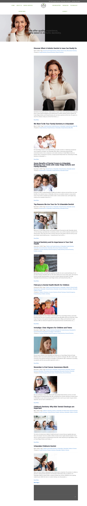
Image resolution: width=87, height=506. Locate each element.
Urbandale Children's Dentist (71, 412)
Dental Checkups (62, 292)
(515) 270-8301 (76, 1)
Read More (36, 119)
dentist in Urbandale (57, 410)
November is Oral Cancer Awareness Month (51, 367)
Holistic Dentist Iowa (61, 50)
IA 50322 (64, 410)
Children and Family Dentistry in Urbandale (56, 246)
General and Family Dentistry (49, 50)
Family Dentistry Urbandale (52, 289)
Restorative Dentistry (72, 50)
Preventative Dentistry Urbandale (51, 371)
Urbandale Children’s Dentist (45, 446)
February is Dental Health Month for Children (51, 285)
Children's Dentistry (43, 292)
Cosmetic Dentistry (43, 249)
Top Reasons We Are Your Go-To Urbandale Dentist (54, 204)
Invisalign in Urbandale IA (55, 331)
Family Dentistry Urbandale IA (68, 330)
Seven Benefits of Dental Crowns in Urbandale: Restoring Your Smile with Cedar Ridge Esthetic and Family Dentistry (54, 165)
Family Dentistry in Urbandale (58, 126)
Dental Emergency (52, 249)
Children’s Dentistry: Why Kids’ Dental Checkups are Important (54, 407)
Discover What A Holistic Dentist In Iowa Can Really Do (55, 48)
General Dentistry (51, 52)
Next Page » (36, 482)
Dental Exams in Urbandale (52, 169)
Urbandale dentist (71, 169)
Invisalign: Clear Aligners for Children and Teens (53, 328)
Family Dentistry (43, 52)
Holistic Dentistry (59, 52)
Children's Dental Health (71, 287)
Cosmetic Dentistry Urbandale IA (53, 330)
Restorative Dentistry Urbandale (60, 248)
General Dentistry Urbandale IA (41, 331)
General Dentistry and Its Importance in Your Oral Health (53, 243)
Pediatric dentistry (38, 251)
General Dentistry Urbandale (45, 248)
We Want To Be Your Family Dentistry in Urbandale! (54, 124)
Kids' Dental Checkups (72, 410)
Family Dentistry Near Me (71, 126)
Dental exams (51, 372)
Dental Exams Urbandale (39, 289)
